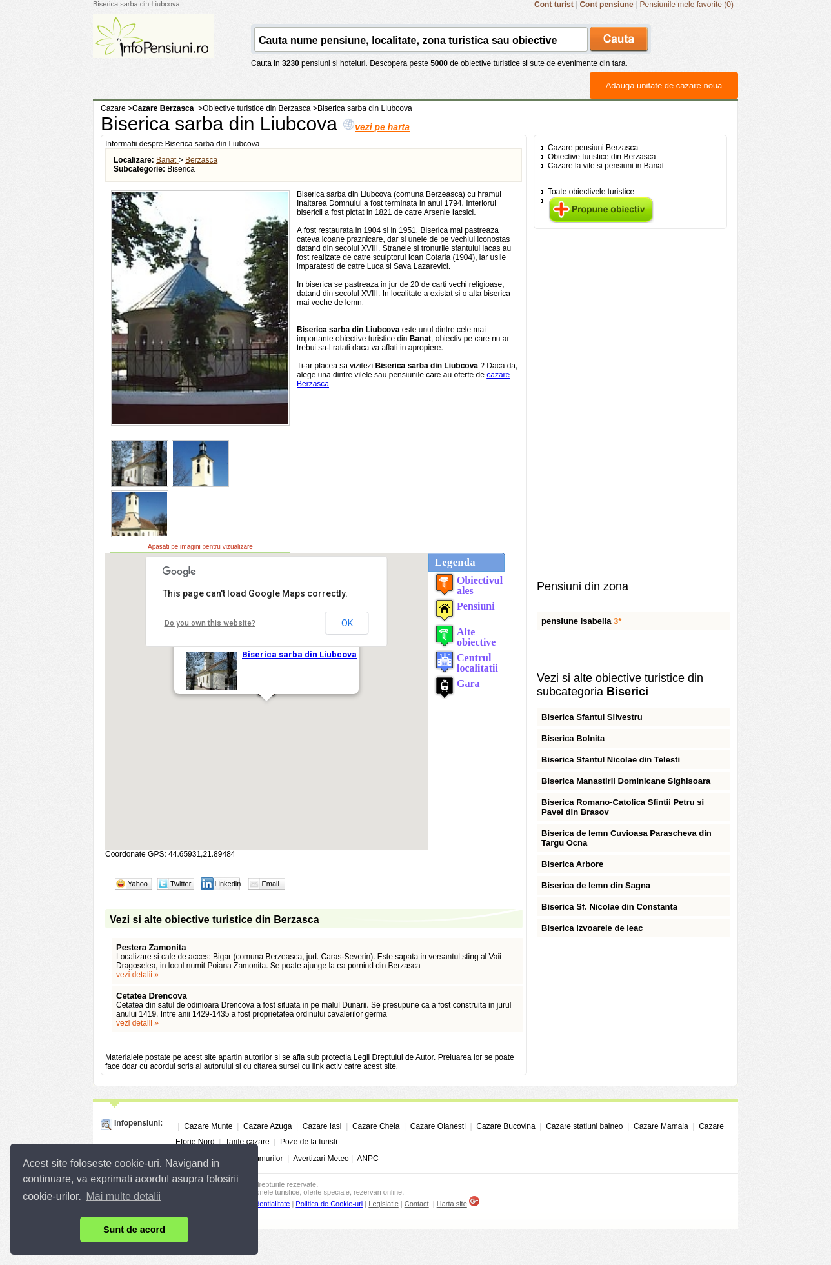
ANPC (367, 1158)
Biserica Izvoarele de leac (592, 928)
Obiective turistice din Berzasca (602, 156)
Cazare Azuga (267, 1126)
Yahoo (138, 884)
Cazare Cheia (375, 1126)
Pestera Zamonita (151, 947)
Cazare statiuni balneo (584, 1126)
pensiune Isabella (581, 621)
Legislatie (383, 1204)
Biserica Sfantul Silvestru (592, 717)
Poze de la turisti (308, 1141)
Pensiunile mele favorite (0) (687, 4)
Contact (417, 1204)
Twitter (180, 884)
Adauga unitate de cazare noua (664, 85)
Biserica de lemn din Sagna (595, 885)
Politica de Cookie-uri (329, 1204)
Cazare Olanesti (438, 1126)
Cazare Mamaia (661, 1126)
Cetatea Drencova (151, 996)
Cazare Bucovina (505, 1126)
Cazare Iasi (322, 1126)
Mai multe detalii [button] (123, 1196)
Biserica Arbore (572, 864)
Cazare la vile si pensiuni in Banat (606, 165)
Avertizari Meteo (320, 1158)
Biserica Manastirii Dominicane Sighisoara (625, 781)
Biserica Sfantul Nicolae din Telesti (610, 759)
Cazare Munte (208, 1126)
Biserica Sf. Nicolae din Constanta (609, 906)
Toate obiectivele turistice (591, 191)
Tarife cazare (247, 1141)
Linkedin (227, 884)
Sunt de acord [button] (134, 1229)
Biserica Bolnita (573, 738)
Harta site (452, 1204)
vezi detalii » (137, 974)
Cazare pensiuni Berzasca (593, 147)
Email (270, 884)
